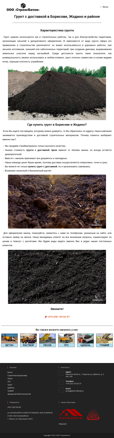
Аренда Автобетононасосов (19, 394)
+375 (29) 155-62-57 (58, 316)
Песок (10, 378)
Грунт (10, 384)
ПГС (66, 345)
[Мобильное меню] (104, 7)
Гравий (11, 391)
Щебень (11, 388)
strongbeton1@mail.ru (75, 391)
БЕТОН (9, 345)
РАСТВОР (28, 345)
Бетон (10, 372)
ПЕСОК (47, 345)
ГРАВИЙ (104, 345)
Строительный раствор (17, 375)
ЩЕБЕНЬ (85, 345)
